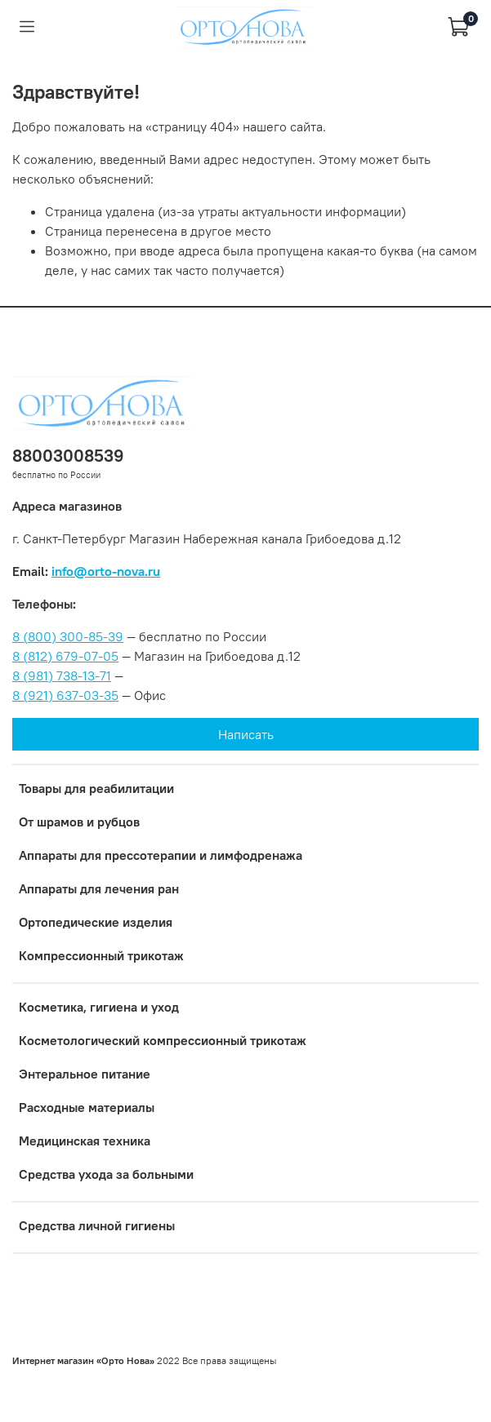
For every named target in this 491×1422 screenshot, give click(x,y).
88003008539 (68, 456)
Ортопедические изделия (95, 922)
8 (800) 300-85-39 (67, 636)
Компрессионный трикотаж (101, 955)
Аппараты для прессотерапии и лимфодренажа (160, 855)
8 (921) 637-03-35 (65, 695)
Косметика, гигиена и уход (99, 1007)
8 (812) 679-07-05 (65, 656)
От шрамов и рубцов (79, 821)
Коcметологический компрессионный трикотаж (162, 1040)
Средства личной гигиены (97, 1225)
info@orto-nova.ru (105, 571)
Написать (246, 734)
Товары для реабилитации (96, 788)
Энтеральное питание (84, 1073)
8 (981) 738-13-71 (61, 675)
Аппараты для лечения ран (99, 888)
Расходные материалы (86, 1107)
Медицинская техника (84, 1140)
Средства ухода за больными (106, 1174)
